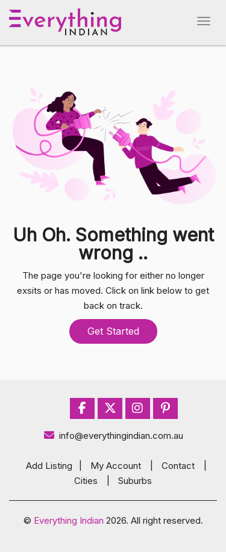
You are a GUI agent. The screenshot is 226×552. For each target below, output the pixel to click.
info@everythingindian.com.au (113, 435)
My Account (115, 465)
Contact (178, 465)
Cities (86, 480)
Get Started (113, 331)
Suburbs (135, 480)
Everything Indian (69, 520)
